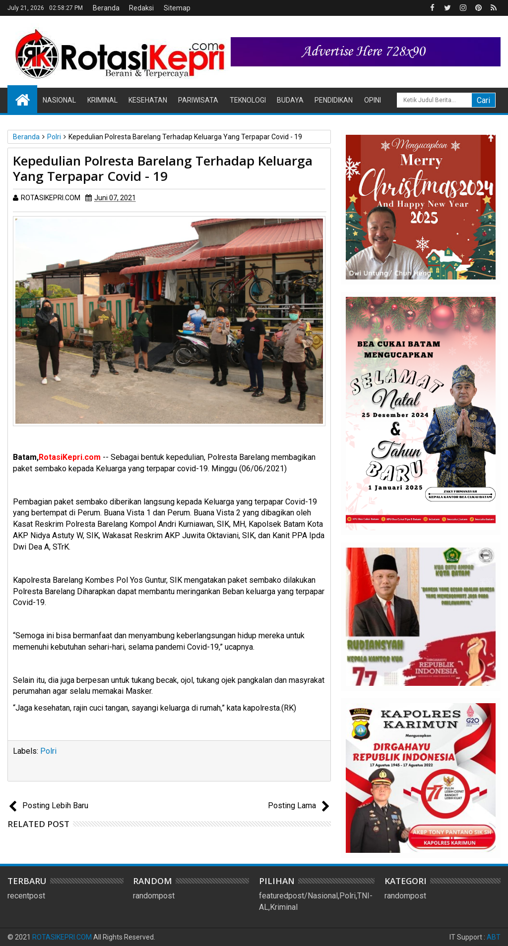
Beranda (106, 8)
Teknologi (248, 100)
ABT (494, 937)
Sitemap (177, 8)
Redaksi (141, 8)
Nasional (59, 100)
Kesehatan (147, 100)
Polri (48, 751)
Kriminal (102, 100)
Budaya (290, 100)
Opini (372, 100)
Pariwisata (198, 100)
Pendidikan (334, 100)
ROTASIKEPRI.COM (62, 937)
